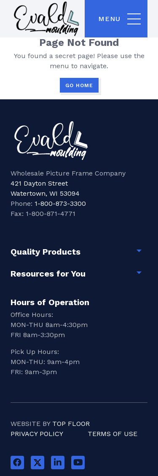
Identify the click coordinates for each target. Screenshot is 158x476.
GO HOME (79, 85)
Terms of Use (112, 434)
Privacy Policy (37, 434)
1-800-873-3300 (60, 203)
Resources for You (48, 274)
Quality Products (45, 252)
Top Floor (71, 424)
